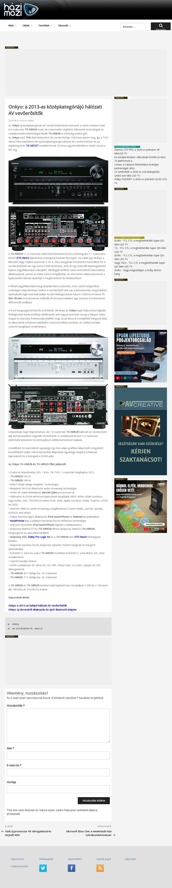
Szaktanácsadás (19, 866)
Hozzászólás (16, 705)
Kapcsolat (130, 859)
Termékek (45, 25)
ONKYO (38, 628)
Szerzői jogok (103, 859)
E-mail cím (14, 765)
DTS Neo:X (22, 257)
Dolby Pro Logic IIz (39, 536)
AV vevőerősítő (22, 628)
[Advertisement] (86, 72)
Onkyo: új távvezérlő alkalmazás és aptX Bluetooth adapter (42, 609)
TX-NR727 (32, 145)
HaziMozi (16, 4)
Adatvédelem (75, 859)
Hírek (12, 25)
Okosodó (64, 25)
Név (10, 748)
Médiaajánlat (46, 859)
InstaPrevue (17, 520)
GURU (31, 120)
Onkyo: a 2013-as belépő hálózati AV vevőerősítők (37, 605)
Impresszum (17, 859)
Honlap (11, 782)
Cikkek (28, 25)
